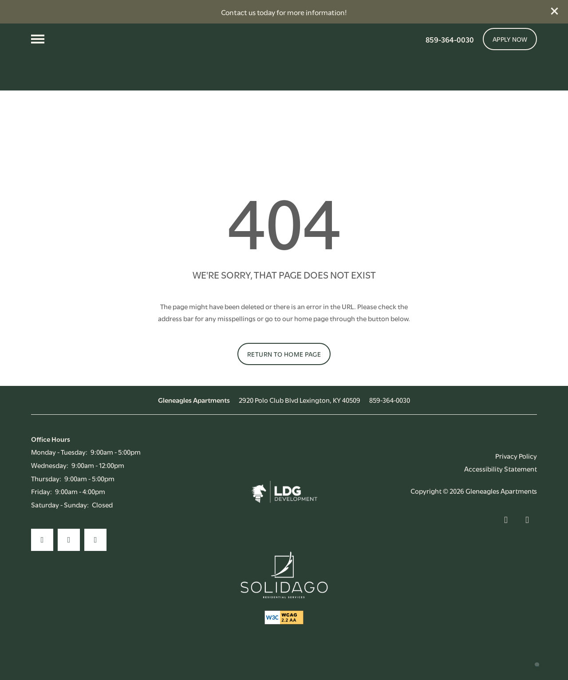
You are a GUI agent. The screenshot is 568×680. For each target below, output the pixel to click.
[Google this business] (95, 556)
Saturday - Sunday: (60, 520)
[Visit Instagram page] (69, 556)
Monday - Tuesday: (59, 468)
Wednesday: (49, 481)
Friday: (41, 507)
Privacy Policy (516, 471)
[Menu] (37, 39)
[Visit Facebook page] (42, 556)
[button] (554, 11)
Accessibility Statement (500, 485)
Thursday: (46, 494)
